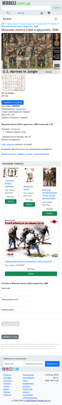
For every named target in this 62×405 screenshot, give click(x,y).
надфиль (21, 154)
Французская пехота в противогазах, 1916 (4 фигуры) (28, 261)
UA (18, 13)
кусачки (29, 154)
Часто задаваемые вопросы (28, 383)
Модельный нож (8, 154)
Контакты (7, 381)
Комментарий (7, 310)
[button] (8, 12)
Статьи (6, 386)
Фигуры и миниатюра (28, 24)
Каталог (7, 19)
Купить (11, 201)
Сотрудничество (30, 398)
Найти (56, 8)
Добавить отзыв (10, 337)
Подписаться (52, 364)
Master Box (53, 24)
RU (23, 13)
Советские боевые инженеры (9, 183)
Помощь (7, 383)
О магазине (28, 395)
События (7, 395)
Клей (3, 144)
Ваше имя (5, 288)
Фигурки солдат (42, 24)
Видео (6, 389)
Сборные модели (12, 24)
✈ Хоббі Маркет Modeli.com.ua (36, 401)
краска (10, 144)
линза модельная (41, 154)
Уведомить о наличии (12, 102)
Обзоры (6, 392)
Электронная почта (10, 299)
